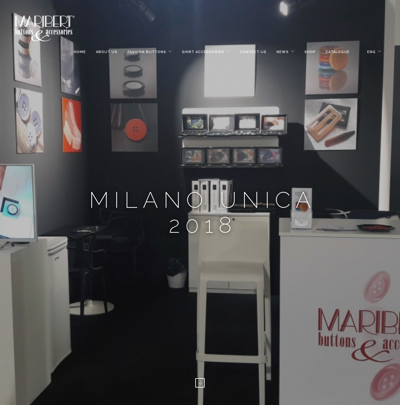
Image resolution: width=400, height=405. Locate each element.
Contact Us (253, 52)
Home (80, 52)
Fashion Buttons (147, 52)
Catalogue (338, 52)
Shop (310, 52)
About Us (107, 52)
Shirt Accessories (203, 52)
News (283, 52)
